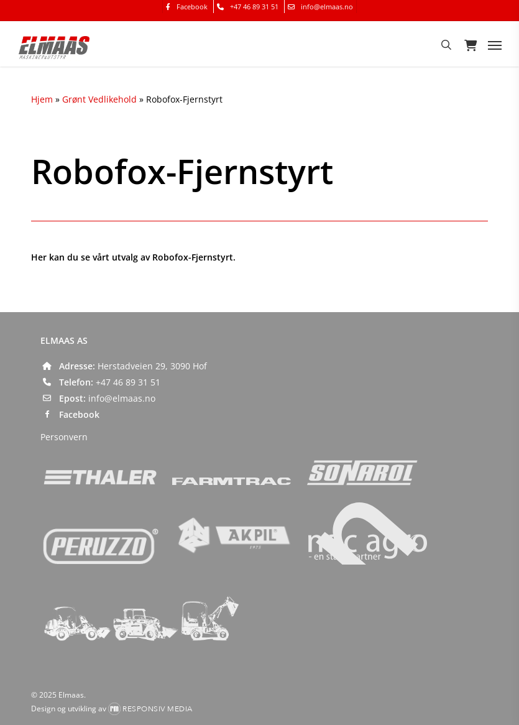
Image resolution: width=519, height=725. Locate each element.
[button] (495, 45)
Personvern (64, 437)
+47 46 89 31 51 (128, 382)
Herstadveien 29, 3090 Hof (152, 366)
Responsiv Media (157, 709)
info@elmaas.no (121, 398)
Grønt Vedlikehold (99, 99)
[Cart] (470, 44)
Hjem (42, 99)
